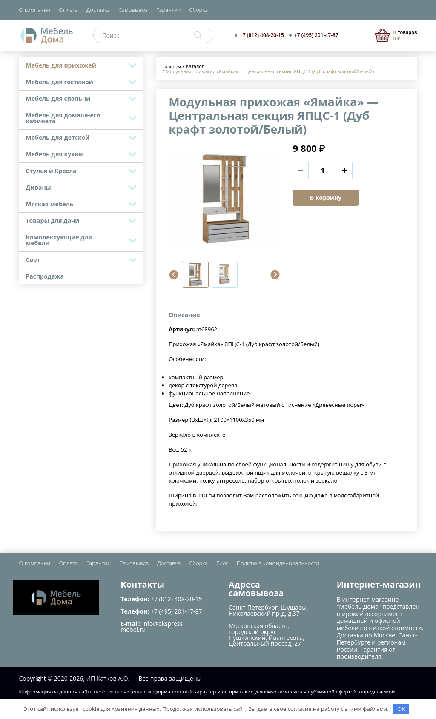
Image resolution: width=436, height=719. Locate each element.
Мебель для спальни (58, 98)
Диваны (38, 187)
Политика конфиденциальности (278, 563)
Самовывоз (133, 10)
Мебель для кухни (54, 154)
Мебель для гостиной (59, 82)
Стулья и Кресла (51, 171)
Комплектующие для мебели (59, 240)
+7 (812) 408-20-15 (262, 35)
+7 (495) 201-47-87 (316, 35)
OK (401, 709)
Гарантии (168, 10)
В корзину (325, 197)
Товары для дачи (53, 220)
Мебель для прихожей (61, 65)
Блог (222, 563)
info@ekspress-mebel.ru (152, 627)
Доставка (98, 10)
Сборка (198, 10)
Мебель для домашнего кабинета (63, 118)
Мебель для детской (58, 138)
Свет (33, 260)
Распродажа (45, 276)
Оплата (68, 10)
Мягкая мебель (50, 204)
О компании (35, 10)
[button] (174, 275)
